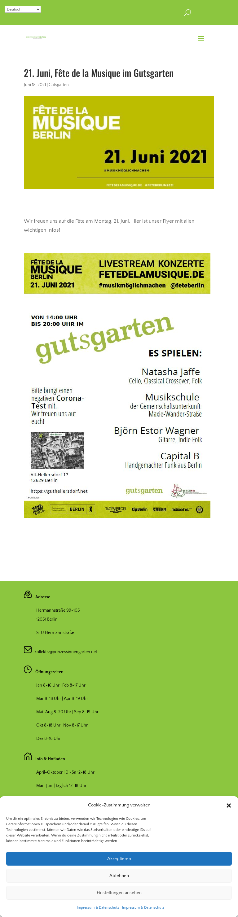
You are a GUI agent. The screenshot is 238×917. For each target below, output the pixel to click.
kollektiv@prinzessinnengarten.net (64, 651)
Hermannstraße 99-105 (58, 610)
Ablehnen (119, 891)
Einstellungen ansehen (119, 908)
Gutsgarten (59, 84)
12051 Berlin (47, 619)
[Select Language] (23, 9)
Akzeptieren (119, 874)
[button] (229, 821)
